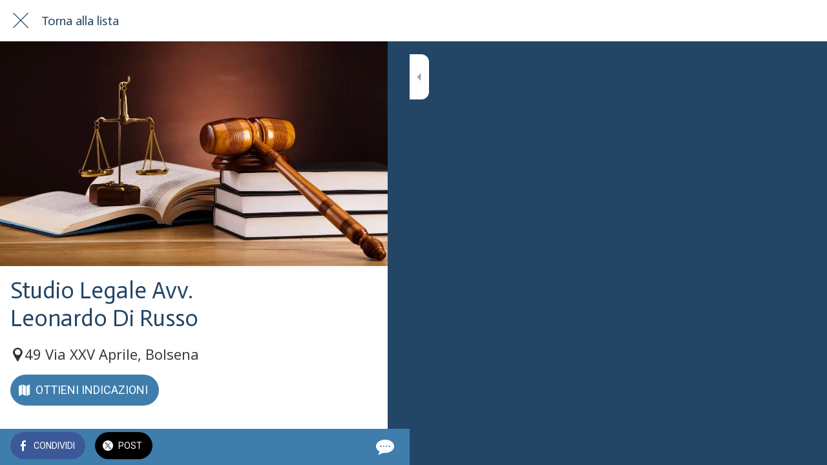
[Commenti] (361, 446)
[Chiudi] (20, 20)
